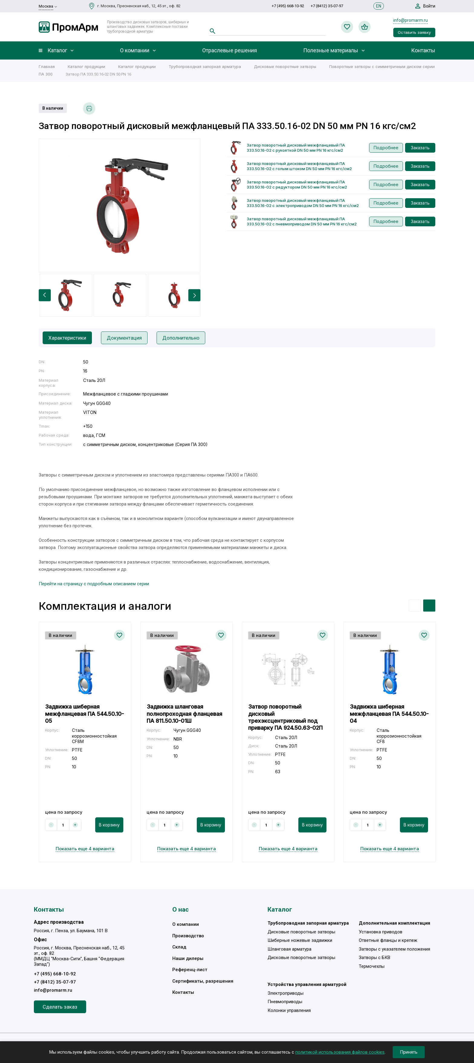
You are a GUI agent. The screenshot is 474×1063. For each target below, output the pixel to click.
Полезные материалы (330, 50)
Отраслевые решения (229, 50)
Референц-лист (189, 969)
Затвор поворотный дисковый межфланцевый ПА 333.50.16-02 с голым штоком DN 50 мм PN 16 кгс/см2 (299, 166)
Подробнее (386, 147)
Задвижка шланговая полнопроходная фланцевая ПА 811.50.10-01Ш (184, 713)
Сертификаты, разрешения (202, 981)
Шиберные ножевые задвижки (300, 940)
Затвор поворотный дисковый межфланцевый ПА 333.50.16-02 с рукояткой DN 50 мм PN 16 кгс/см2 (296, 148)
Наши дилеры (187, 958)
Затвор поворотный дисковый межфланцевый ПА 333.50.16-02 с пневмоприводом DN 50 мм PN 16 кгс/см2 (302, 221)
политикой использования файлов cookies (340, 1052)
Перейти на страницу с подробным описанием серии (94, 583)
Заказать (420, 147)
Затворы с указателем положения (394, 949)
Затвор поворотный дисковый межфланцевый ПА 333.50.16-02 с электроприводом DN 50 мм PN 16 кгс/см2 (303, 203)
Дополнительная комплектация (394, 923)
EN (378, 6)
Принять (408, 1052)
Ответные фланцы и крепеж (388, 940)
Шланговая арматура (289, 949)
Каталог (57, 50)
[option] (119, 205)
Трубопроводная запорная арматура (205, 66)
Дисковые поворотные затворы (285, 66)
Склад (179, 947)
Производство (188, 936)
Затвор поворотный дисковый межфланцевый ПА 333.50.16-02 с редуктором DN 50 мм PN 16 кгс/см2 (297, 184)
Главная (47, 66)
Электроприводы (286, 993)
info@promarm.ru (410, 20)
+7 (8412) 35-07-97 (327, 6)
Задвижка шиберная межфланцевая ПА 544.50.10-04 (389, 713)
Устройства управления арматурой (307, 984)
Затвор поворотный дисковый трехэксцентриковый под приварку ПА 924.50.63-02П (285, 717)
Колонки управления (289, 1010)
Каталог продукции (86, 66)
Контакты (423, 50)
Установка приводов (380, 932)
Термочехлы (372, 966)
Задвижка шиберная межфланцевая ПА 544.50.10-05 (84, 713)
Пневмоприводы (285, 1001)
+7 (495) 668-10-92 (288, 6)
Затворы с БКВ (374, 957)
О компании (134, 50)
